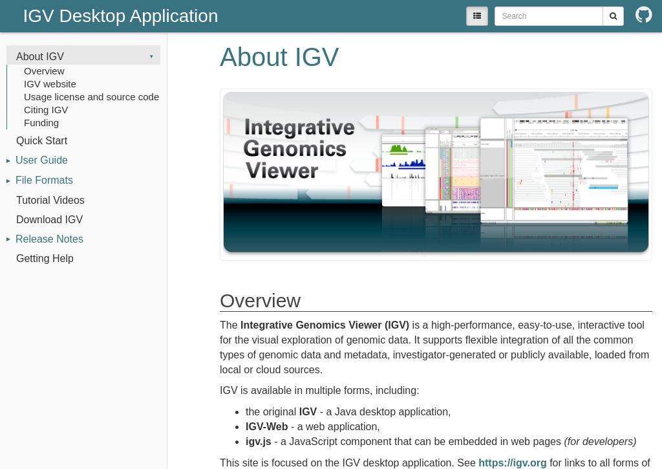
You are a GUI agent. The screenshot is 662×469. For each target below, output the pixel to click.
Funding (41, 122)
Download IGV (49, 219)
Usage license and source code (91, 96)
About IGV (40, 56)
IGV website (50, 83)
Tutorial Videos (50, 200)
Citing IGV (46, 109)
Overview (44, 70)
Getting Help (45, 258)
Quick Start (41, 140)
